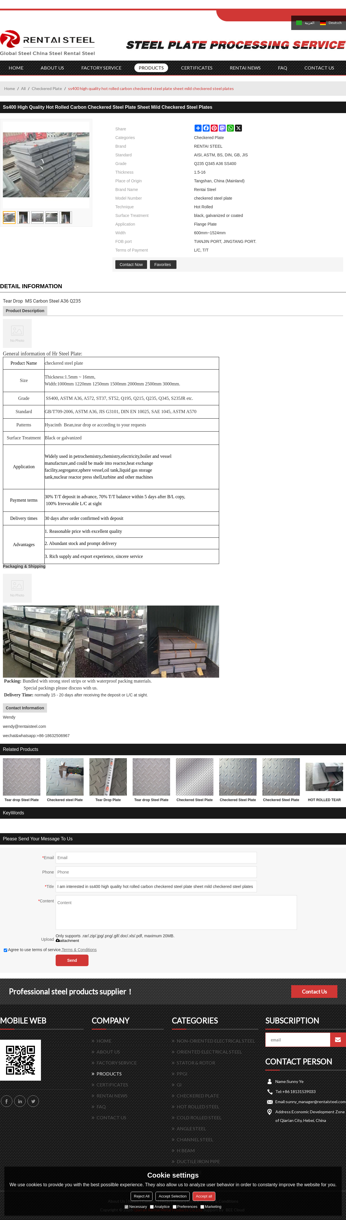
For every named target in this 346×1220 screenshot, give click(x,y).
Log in (251, 6)
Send (72, 960)
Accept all (204, 1196)
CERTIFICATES (197, 67)
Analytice (160, 1206)
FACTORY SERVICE (101, 67)
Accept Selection (173, 1196)
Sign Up (264, 6)
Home (9, 88)
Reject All (141, 1196)
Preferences (185, 1206)
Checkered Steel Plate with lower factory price (194, 801)
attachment (67, 940)
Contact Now (131, 264)
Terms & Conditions (79, 949)
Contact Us (314, 991)
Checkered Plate (47, 88)
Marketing (210, 1206)
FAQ (282, 67)
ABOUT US (52, 67)
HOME (16, 67)
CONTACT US (319, 67)
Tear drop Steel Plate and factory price (22, 801)
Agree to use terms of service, (50, 949)
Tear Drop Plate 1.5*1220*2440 (108, 801)
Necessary (136, 1206)
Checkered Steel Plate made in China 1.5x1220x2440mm (238, 801)
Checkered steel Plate (65, 800)
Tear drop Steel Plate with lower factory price (151, 801)
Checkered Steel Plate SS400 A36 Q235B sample (281, 801)
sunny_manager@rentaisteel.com (316, 1101)
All (23, 88)
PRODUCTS (151, 67)
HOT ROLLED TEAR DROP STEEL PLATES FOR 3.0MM (324, 801)
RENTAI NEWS (245, 67)
